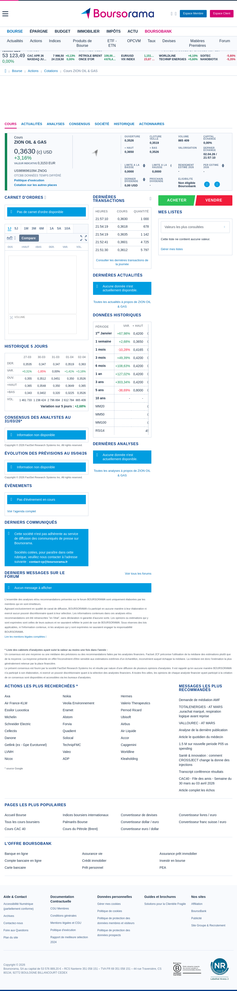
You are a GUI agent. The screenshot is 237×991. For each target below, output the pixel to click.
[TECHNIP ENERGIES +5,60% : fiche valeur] (178, 59)
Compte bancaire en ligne (23, 860)
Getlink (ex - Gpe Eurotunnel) (26, 745)
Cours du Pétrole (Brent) (80, 829)
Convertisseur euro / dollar (140, 829)
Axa (7, 696)
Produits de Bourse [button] (82, 43)
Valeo (67, 752)
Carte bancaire (15, 867)
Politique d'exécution (29, 180)
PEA (162, 867)
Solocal (68, 738)
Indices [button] (55, 41)
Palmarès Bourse (75, 822)
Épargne (39, 31)
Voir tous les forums (138, 573)
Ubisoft (126, 717)
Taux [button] (152, 41)
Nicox (9, 759)
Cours (11, 124)
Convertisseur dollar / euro (140, 822)
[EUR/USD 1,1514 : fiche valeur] (139, 56)
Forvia (67, 724)
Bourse (15, 31)
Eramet (68, 710)
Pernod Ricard (131, 710)
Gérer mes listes (172, 249)
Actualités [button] (15, 41)
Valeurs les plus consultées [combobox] (184, 227)
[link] (8, 916)
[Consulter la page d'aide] (175, 13)
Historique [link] (124, 124)
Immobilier (88, 31)
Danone (10, 738)
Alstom (68, 717)
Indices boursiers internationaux (86, 815)
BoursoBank (158, 31)
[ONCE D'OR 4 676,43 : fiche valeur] (98, 59)
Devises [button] (169, 41)
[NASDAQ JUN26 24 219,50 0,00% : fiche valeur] (51, 59)
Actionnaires (151, 124)
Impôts (113, 31)
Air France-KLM (16, 703)
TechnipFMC (72, 745)
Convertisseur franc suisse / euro (202, 822)
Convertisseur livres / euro (198, 815)
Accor (125, 738)
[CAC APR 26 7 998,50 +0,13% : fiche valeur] (51, 56)
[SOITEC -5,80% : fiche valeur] (217, 56)
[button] (5, 13)
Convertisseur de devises (139, 815)
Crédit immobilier (94, 860)
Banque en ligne (16, 854)
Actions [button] (36, 41)
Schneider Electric (18, 724)
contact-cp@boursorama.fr (48, 561)
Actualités (31, 124)
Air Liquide (128, 731)
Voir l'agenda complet (21, 511)
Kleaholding (129, 759)
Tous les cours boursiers (22, 822)
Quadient (69, 731)
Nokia (67, 696)
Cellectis (11, 731)
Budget (62, 31)
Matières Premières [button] (197, 43)
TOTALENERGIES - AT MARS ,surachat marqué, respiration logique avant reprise (201, 711)
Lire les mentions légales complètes (26, 636)
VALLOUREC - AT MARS (197, 723)
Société (102, 124)
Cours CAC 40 (15, 829)
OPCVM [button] (134, 41)
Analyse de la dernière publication (203, 730)
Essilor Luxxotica (17, 710)
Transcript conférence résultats (201, 772)
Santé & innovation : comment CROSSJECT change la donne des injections (204, 760)
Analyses (56, 124)
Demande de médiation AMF (199, 700)
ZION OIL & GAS (30, 142)
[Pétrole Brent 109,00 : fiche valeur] (98, 56)
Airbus (125, 724)
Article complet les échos (197, 790)
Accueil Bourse (15, 815)
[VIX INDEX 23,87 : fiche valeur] (139, 59)
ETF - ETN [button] (112, 43)
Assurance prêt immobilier (178, 854)
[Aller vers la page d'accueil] (119, 14)
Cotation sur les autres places (35, 185)
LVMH (9, 752)
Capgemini (128, 745)
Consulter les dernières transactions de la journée (122, 262)
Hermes (126, 696)
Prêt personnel (92, 867)
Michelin (10, 717)
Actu (133, 31)
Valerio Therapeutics (135, 703)
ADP (66, 759)
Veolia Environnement (78, 703)
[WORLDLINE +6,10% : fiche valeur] (178, 56)
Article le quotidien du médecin (201, 737)
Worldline (127, 752)
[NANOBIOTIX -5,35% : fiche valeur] (217, 59)
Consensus (79, 124)
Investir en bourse (172, 860)
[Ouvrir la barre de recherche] (171, 13)
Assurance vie (92, 854)
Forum (224, 41)
